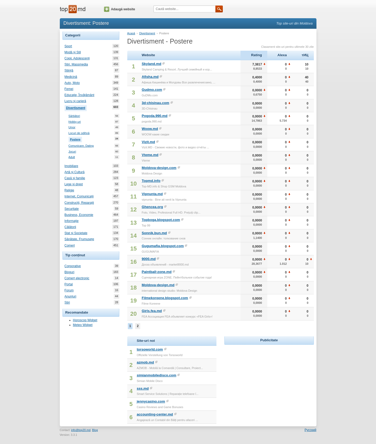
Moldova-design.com (159, 168)
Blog (95, 430)
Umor (72, 127)
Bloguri (69, 272)
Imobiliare (71, 166)
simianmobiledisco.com (156, 375)
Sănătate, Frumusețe (79, 239)
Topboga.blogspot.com (161, 220)
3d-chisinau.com (155, 103)
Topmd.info (151, 181)
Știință (69, 70)
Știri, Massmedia (76, 64)
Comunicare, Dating (81, 146)
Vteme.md (150, 155)
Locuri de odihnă (79, 133)
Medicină (71, 77)
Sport (68, 46)
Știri (67, 302)
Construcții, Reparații (79, 203)
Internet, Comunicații (79, 196)
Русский (310, 430)
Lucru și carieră (75, 101)
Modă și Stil (73, 52)
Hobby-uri (75, 122)
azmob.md (145, 362)
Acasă (131, 33)
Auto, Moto (72, 83)
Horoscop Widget (85, 320)
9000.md (149, 259)
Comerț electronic (77, 278)
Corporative (73, 266)
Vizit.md (148, 142)
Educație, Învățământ (79, 95)
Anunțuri (70, 296)
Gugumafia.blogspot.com (163, 246)
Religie (69, 190)
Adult (72, 157)
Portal (69, 284)
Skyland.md (151, 64)
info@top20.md (80, 430)
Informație (72, 221)
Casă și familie (75, 178)
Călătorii (70, 227)
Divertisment (76, 107)
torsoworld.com (150, 349)
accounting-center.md (155, 414)
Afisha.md (150, 77)
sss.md (143, 388)
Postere (76, 139)
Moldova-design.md (158, 285)
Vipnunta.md (152, 194)
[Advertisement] (269, 379)
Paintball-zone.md (156, 272)
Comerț (70, 245)
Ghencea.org (152, 207)
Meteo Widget (83, 325)
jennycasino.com (151, 401)
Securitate (72, 209)
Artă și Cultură (75, 172)
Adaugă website (119, 9)
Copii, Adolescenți (77, 58)
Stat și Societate (76, 233)
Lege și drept (74, 184)
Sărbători (74, 116)
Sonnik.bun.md (154, 233)
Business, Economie (79, 215)
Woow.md (150, 129)
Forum (69, 290)
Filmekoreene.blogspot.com (165, 298)
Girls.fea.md (152, 311)
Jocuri (72, 152)
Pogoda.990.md (154, 116)
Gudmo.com (152, 90)
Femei (69, 89)
